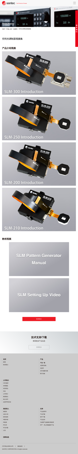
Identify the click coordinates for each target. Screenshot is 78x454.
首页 (4, 359)
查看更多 (39, 347)
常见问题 (5, 427)
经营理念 (5, 388)
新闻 (4, 362)
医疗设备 (42, 373)
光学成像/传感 (44, 371)
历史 (4, 391)
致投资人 (6, 409)
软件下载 (42, 417)
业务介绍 (5, 414)
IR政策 (5, 422)
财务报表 (5, 417)
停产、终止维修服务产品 (47, 425)
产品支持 (42, 419)
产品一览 (9, 29)
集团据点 (5, 396)
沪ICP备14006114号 (7, 446)
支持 (41, 409)
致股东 (5, 411)
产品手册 (42, 414)
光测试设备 (43, 365)
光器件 (15, 29)
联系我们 (39, 319)
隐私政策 (20, 446)
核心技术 (5, 399)
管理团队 (5, 386)
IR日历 (5, 425)
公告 (4, 430)
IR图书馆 (5, 419)
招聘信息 (6, 437)
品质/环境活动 (7, 402)
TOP (3, 29)
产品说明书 (43, 411)
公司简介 (6, 380)
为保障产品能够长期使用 (47, 422)
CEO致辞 (5, 383)
